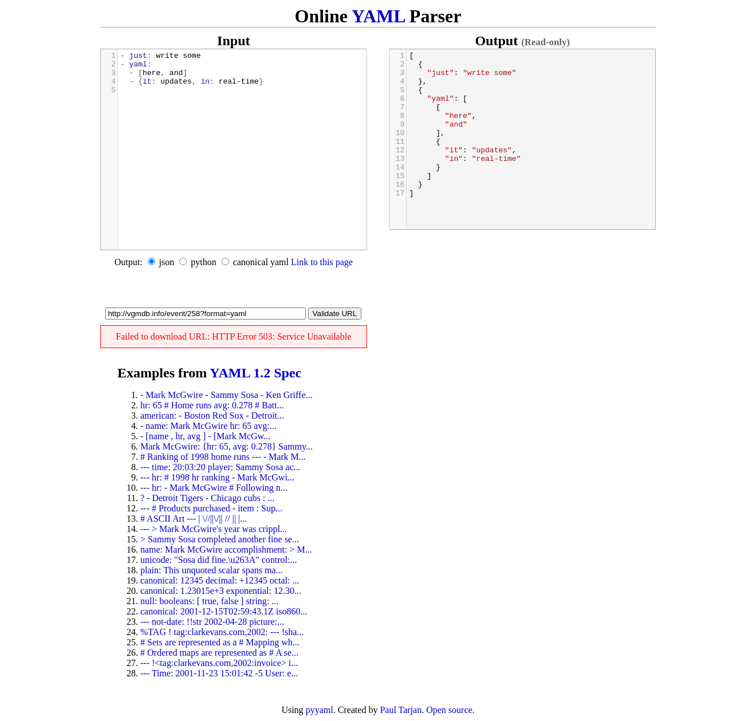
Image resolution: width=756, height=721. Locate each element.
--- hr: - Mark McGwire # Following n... (214, 488)
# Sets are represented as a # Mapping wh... (220, 642)
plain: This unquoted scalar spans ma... (211, 570)
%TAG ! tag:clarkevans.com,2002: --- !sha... (222, 632)
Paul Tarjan (401, 710)
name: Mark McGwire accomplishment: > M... (226, 549)
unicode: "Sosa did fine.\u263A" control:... (218, 560)
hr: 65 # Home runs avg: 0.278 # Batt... (212, 405)
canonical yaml (261, 262)
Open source (449, 710)
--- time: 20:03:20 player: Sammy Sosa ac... (220, 467)
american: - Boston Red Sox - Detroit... (212, 415)
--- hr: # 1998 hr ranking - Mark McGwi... (217, 477)
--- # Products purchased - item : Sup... (211, 508)
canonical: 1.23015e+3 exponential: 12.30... (220, 591)
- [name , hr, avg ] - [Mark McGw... (205, 436)
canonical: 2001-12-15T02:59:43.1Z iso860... (224, 611)
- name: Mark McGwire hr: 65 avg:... (208, 426)
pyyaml (319, 710)
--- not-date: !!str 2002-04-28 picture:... (212, 622)
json (167, 262)
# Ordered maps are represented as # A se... (219, 652)
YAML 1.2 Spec (255, 372)
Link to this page (322, 262)
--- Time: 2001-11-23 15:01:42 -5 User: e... (219, 673)
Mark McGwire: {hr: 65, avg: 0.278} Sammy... (226, 446)
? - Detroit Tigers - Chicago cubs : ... (207, 498)
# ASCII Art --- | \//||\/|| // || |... (193, 518)
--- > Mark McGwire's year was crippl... (213, 529)
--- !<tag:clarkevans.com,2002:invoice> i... (219, 663)
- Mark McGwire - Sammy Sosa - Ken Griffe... (226, 395)
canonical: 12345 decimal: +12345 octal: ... (219, 580)
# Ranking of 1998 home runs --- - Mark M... (223, 457)
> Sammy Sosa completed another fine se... (219, 539)
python (203, 262)
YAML (378, 16)
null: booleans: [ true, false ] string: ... (209, 601)
